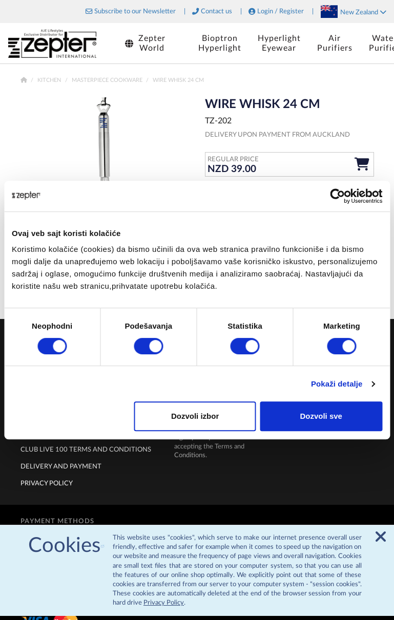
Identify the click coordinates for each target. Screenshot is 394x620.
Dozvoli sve (321, 416)
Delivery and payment (60, 466)
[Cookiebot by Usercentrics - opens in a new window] (337, 196)
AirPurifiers (334, 43)
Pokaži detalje (337, 383)
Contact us (216, 11)
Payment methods (57, 521)
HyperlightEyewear (279, 43)
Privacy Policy (163, 607)
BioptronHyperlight (219, 43)
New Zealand (363, 12)
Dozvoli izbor (195, 416)
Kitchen (50, 80)
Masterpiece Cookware (108, 80)
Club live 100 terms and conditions (85, 449)
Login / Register (280, 11)
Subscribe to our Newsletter (135, 11)
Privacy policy (46, 483)
